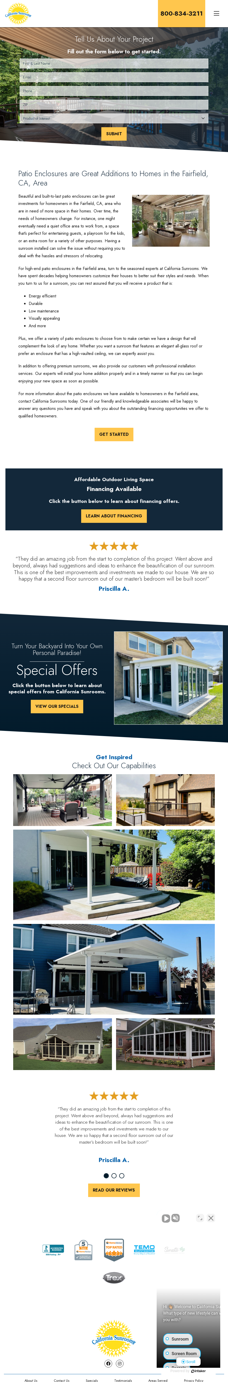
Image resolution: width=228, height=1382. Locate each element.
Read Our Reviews (114, 1190)
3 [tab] (122, 1176)
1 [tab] (106, 1176)
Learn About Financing (114, 516)
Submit (114, 134)
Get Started (114, 434)
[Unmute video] (136, 1216)
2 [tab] (114, 1176)
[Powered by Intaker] (184, 1371)
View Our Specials (57, 706)
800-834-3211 (182, 13)
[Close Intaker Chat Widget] (211, 1216)
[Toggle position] (200, 1216)
